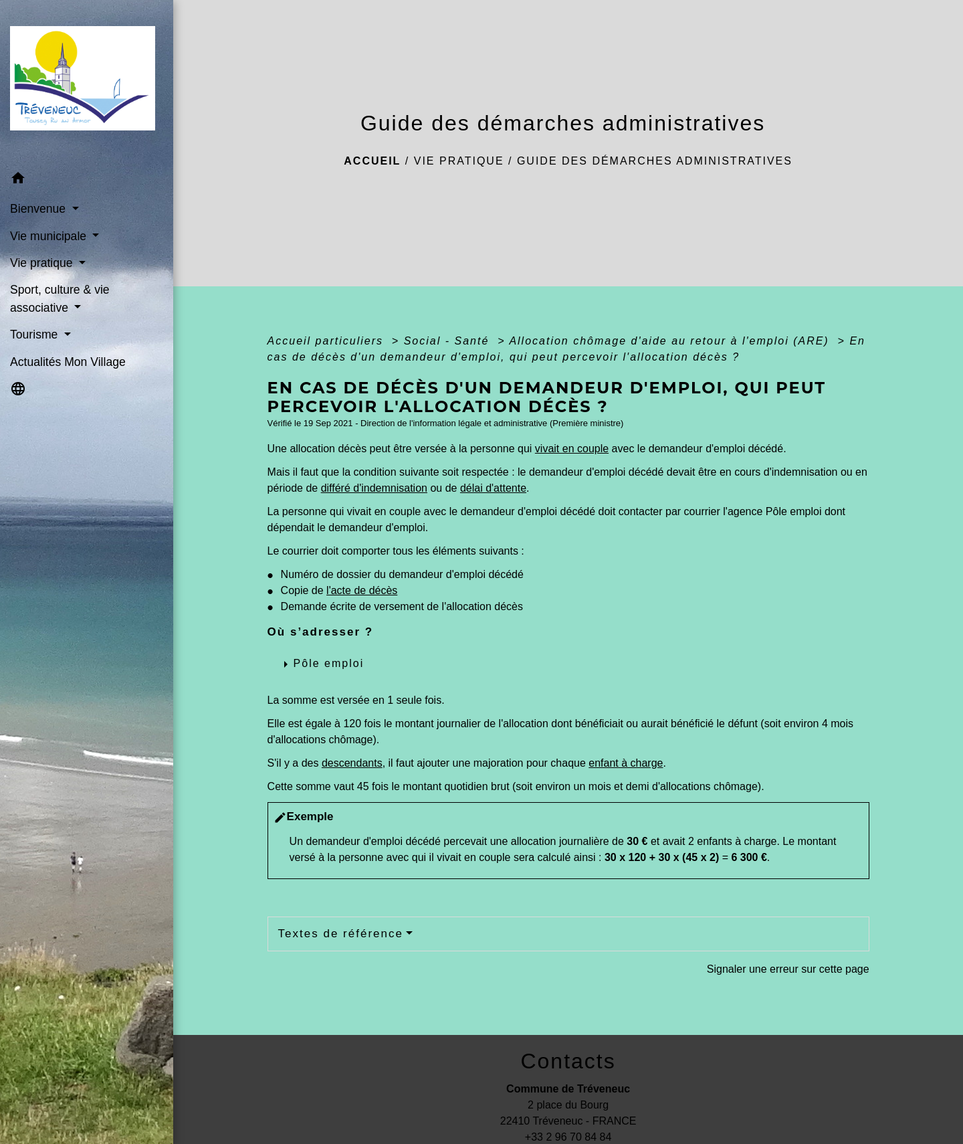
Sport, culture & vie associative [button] (60, 298)
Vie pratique (459, 161)
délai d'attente (493, 488)
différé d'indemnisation (374, 488)
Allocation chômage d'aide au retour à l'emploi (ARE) (671, 341)
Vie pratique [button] (43, 263)
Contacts (567, 1061)
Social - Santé (449, 341)
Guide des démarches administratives (654, 161)
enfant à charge (625, 763)
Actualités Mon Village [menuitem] (68, 362)
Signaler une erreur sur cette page (788, 969)
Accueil (372, 161)
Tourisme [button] (35, 334)
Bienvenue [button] (39, 208)
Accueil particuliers (328, 341)
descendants (352, 763)
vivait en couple (572, 448)
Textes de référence (340, 933)
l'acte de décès (361, 590)
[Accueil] (86, 82)
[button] (86, 180)
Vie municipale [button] (50, 236)
